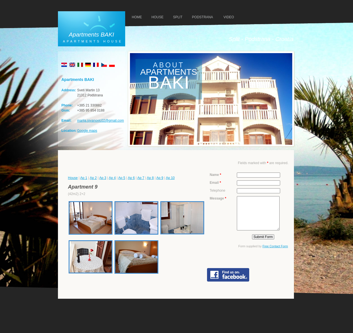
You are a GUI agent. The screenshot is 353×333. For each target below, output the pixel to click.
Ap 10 (170, 178)
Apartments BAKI (91, 34)
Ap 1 (83, 178)
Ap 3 (102, 178)
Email (215, 183)
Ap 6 (131, 178)
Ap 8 (150, 178)
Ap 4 (112, 178)
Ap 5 (121, 178)
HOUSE (158, 17)
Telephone (217, 190)
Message (218, 198)
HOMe (137, 17)
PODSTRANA (202, 17)
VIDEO (229, 17)
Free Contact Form (275, 246)
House (73, 178)
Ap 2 (93, 178)
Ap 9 (159, 178)
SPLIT (177, 17)
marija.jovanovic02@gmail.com (100, 121)
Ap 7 (140, 178)
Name (215, 175)
